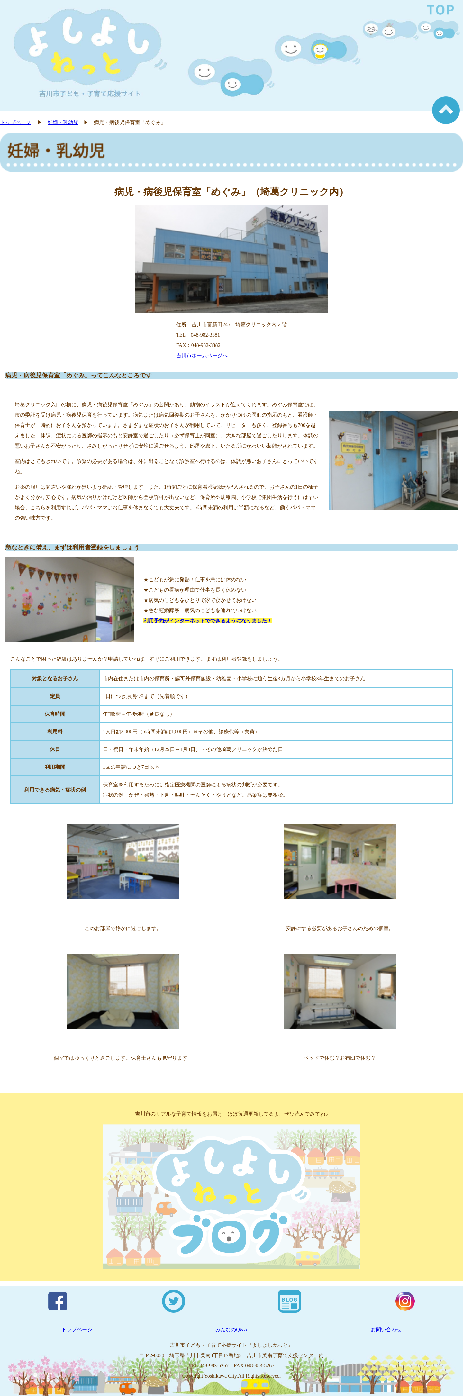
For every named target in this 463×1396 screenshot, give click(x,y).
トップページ (15, 122)
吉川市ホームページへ (202, 355)
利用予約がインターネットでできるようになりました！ (207, 620)
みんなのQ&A (231, 1329)
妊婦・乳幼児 (63, 122)
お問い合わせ (386, 1329)
